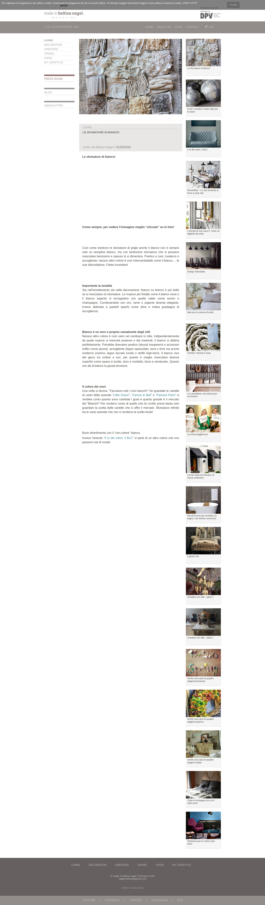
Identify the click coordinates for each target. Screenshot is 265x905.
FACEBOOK (112, 900)
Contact (192, 26)
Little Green (121, 395)
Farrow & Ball (142, 395)
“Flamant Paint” (166, 395)
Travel (49, 53)
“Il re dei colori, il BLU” (118, 438)
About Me (164, 26)
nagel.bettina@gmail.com (132, 878)
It (206, 26)
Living (48, 40)
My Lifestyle (53, 62)
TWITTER (136, 900)
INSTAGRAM (159, 900)
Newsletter (54, 105)
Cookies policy (137, 888)
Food (48, 58)
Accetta (233, 4)
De (212, 26)
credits (124, 888)
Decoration (53, 44)
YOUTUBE (88, 900)
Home (149, 26)
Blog (178, 26)
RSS (180, 900)
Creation (51, 49)
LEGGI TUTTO (189, 3)
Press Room (53, 78)
